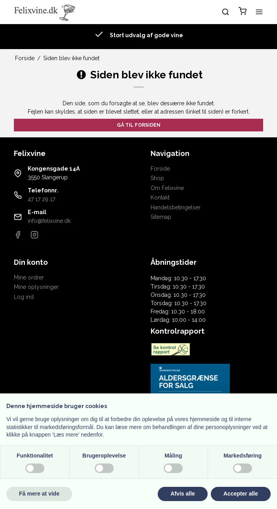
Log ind (24, 297)
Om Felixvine (167, 188)
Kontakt (160, 197)
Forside (160, 168)
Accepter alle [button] (241, 493)
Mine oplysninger (36, 287)
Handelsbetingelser (176, 207)
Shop (157, 178)
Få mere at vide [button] (39, 493)
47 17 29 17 (41, 199)
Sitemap (161, 217)
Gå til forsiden (138, 125)
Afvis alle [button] (182, 493)
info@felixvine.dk (49, 221)
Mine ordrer (29, 277)
